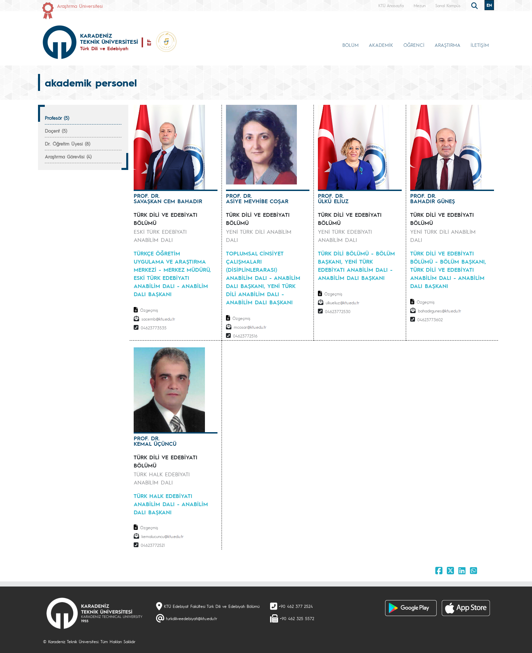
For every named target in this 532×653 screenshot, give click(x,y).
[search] (475, 5)
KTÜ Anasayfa (391, 5)
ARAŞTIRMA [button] (447, 45)
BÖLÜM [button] (350, 45)
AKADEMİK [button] (381, 45)
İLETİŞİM (480, 45)
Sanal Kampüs (447, 5)
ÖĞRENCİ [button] (413, 45)
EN (489, 5)
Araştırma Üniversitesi (80, 6)
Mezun (419, 5)
